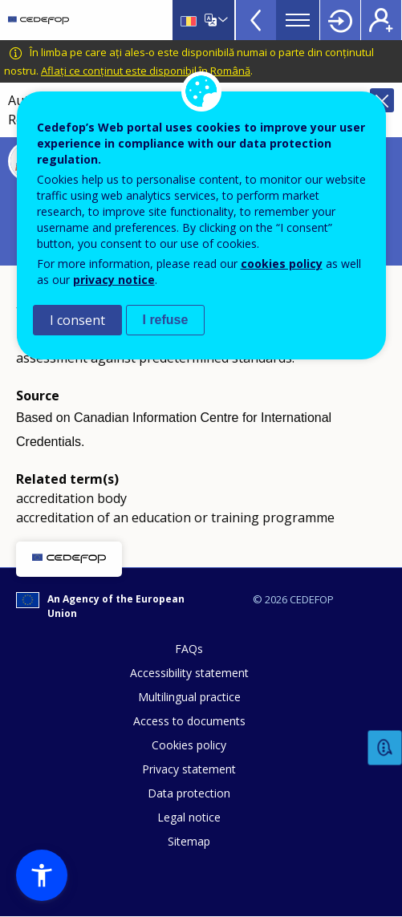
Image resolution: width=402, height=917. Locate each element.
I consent (77, 320)
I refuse (166, 320)
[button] (41, 875)
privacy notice (114, 279)
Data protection (189, 793)
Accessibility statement (189, 672)
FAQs (189, 648)
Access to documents (189, 720)
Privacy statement (189, 769)
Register (381, 20)
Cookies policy (189, 745)
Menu (298, 20)
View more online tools (256, 20)
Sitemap (189, 841)
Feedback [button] (385, 748)
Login (340, 20)
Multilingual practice (189, 696)
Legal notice (189, 817)
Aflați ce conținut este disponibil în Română (145, 70)
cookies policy (282, 263)
